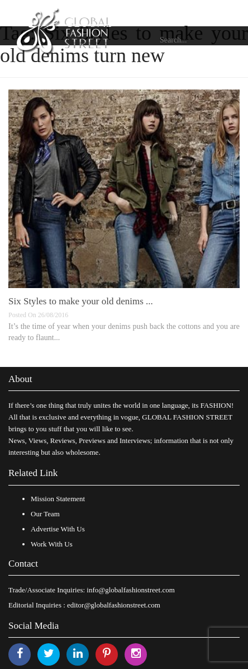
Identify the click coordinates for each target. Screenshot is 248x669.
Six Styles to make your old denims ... (80, 301)
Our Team (45, 514)
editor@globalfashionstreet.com (113, 605)
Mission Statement (58, 498)
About (20, 379)
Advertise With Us (58, 529)
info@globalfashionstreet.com (130, 590)
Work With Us (52, 544)
